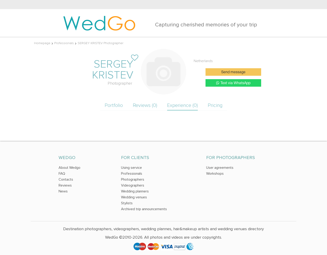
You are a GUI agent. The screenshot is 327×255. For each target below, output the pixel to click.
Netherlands (203, 61)
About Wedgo (69, 167)
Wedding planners (135, 191)
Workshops (215, 173)
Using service (131, 167)
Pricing (215, 105)
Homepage (42, 43)
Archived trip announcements (144, 209)
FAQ (62, 173)
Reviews (65, 185)
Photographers (132, 179)
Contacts (66, 179)
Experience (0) (182, 105)
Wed (99, 23)
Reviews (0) (145, 105)
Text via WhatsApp (233, 83)
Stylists (127, 203)
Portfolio (114, 105)
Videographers (132, 185)
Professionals (64, 43)
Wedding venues (134, 197)
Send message (233, 72)
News (63, 191)
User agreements (219, 167)
